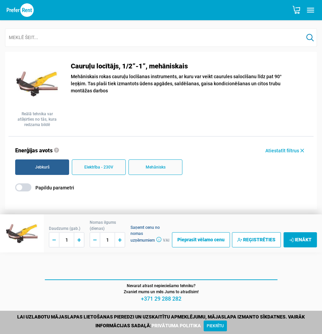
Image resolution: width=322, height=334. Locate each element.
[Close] (215, 326)
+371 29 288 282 (161, 299)
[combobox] (154, 38)
